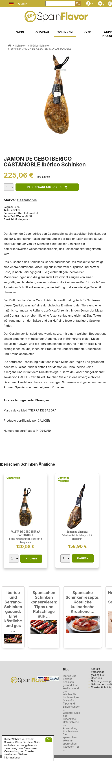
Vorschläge (97, 671)
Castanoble (27, 200)
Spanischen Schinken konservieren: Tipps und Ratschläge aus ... (43, 604)
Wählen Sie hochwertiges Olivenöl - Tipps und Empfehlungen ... (71, 702)
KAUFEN (31, 558)
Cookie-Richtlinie (101, 687)
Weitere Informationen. (16, 756)
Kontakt (95, 668)
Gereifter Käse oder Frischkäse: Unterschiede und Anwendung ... (71, 720)
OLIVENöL (43, 32)
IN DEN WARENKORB (47, 187)
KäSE (87, 32)
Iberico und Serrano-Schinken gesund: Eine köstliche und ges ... (13, 611)
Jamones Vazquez (63, 479)
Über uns (96, 678)
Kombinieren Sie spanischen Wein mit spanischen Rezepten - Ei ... (71, 740)
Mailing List (97, 674)
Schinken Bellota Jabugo (74, 535)
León (17, 206)
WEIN (20, 32)
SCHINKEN (65, 32)
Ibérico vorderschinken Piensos (23, 538)
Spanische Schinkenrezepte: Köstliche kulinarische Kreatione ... (83, 602)
